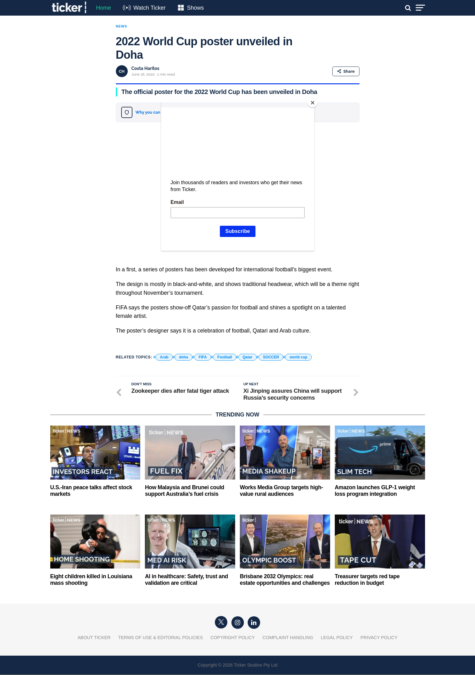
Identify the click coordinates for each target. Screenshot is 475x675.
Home (103, 8)
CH (122, 71)
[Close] (312, 102)
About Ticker (94, 638)
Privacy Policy (379, 638)
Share (346, 71)
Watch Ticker (149, 8)
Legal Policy (337, 638)
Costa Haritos (145, 68)
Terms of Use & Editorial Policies (160, 638)
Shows (195, 8)
